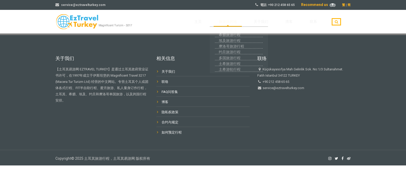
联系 (317, 22)
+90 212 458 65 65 (281, 5)
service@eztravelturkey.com (83, 5)
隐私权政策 (170, 112)
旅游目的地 (253, 22)
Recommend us (318, 5)
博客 (299, 22)
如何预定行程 (172, 132)
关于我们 (279, 22)
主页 (230, 22)
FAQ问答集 (170, 92)
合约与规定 (170, 122)
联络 (165, 82)
